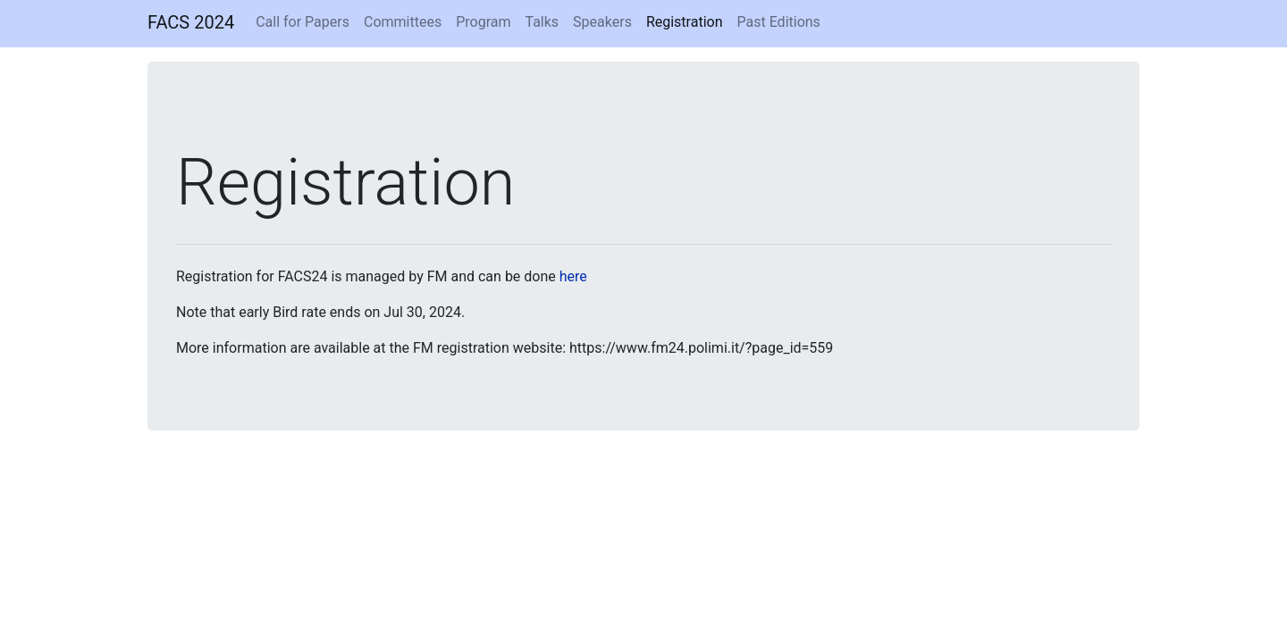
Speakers (602, 21)
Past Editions (778, 21)
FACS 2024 (190, 22)
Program (483, 21)
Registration (684, 21)
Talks (542, 21)
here (573, 276)
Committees (403, 21)
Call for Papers (302, 21)
